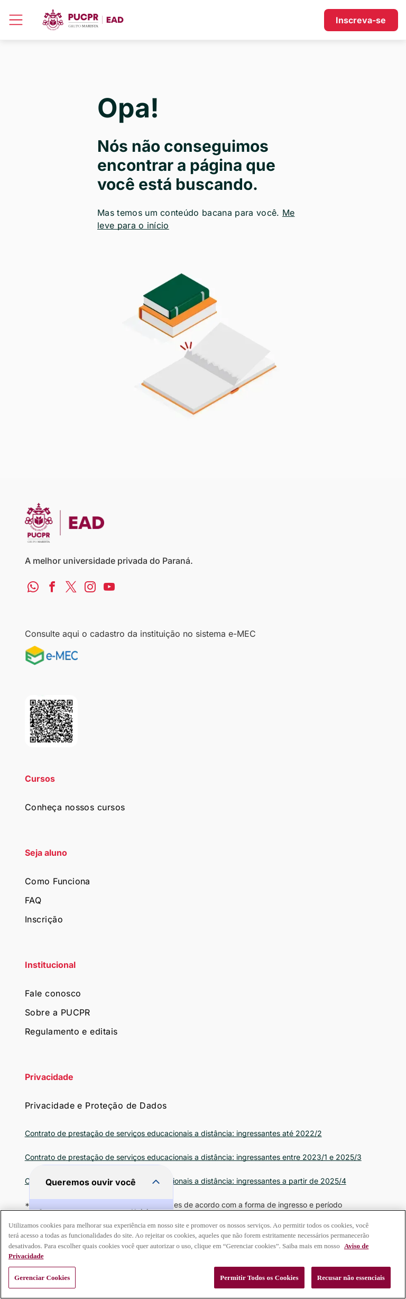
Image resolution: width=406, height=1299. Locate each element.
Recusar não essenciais (351, 1278)
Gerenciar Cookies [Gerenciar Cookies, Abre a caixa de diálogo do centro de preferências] (42, 1278)
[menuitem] (203, 807)
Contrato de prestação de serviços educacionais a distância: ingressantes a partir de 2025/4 (185, 1180)
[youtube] (109, 588)
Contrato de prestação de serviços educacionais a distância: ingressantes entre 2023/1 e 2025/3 (193, 1156)
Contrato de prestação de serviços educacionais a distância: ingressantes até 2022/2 (173, 1133)
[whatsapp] (33, 588)
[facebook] (52, 588)
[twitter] (71, 588)
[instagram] (90, 588)
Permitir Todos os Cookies (259, 1278)
